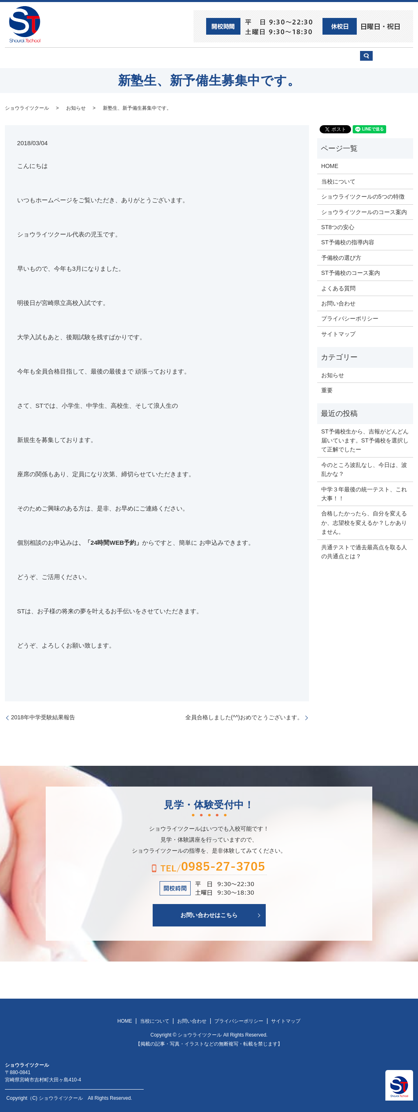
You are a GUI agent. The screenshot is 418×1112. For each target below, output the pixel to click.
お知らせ (76, 107)
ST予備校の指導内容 (347, 242)
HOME (25, 57)
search (391, 61)
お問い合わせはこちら (209, 914)
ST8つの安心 (68, 57)
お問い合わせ (338, 57)
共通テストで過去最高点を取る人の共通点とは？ (364, 551)
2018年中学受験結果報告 (43, 717)
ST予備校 (234, 57)
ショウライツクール (179, 57)
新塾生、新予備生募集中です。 (137, 107)
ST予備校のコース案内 (350, 272)
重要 (327, 390)
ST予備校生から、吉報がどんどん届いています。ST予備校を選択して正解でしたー (365, 439)
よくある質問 (338, 287)
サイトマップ (338, 333)
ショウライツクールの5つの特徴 (363, 196)
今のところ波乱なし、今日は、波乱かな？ (364, 468)
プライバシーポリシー (349, 318)
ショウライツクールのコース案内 (364, 211)
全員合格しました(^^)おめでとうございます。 (244, 717)
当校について (119, 57)
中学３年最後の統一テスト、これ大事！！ (364, 493)
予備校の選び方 (284, 57)
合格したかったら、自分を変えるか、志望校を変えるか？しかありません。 (364, 522)
